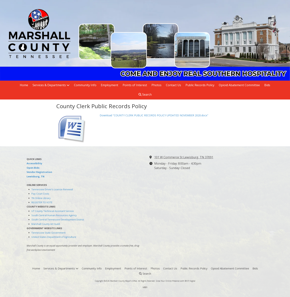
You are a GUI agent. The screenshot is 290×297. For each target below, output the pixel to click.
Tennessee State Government (48, 232)
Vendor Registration (39, 172)
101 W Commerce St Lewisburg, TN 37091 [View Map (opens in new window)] (183, 157)
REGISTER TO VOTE (41, 202)
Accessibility (34, 163)
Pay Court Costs (40, 193)
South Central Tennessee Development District (57, 219)
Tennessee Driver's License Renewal (52, 189)
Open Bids (33, 167)
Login (145, 287)
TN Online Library (41, 198)
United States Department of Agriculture (53, 237)
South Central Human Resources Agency (54, 215)
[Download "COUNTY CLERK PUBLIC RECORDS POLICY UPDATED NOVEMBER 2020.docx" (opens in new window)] (76, 127)
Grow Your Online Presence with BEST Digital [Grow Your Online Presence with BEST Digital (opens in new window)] (175, 281)
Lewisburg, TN (35, 176)
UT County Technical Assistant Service (52, 211)
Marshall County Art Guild (45, 224)
